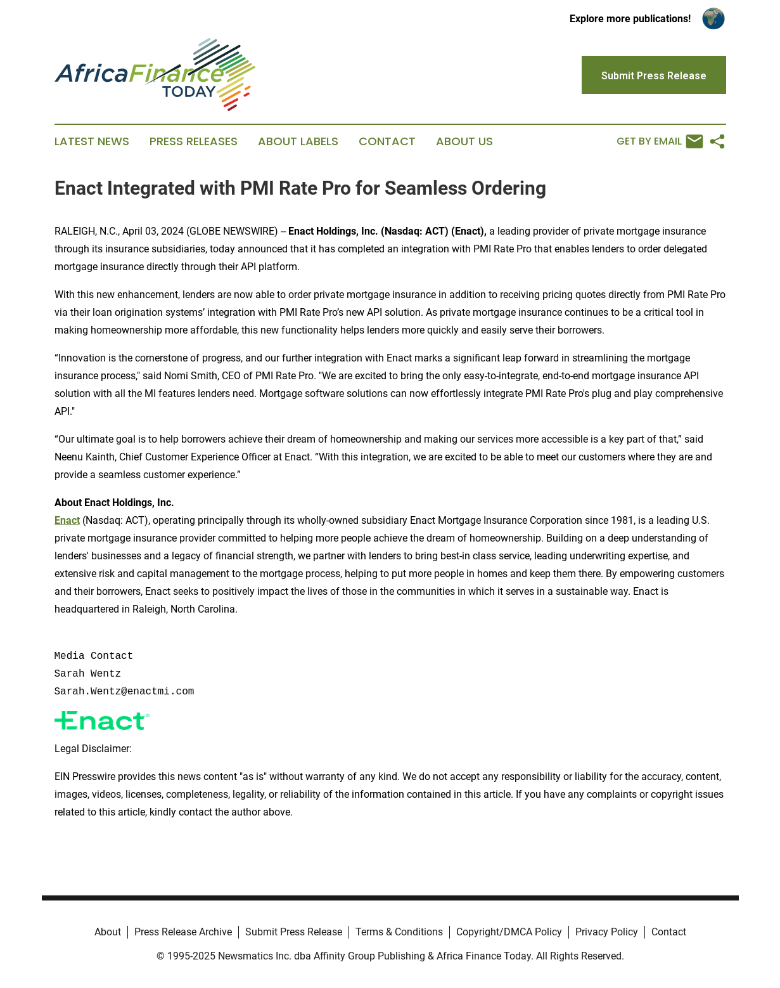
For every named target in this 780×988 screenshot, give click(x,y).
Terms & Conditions (399, 932)
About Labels (298, 141)
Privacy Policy (606, 932)
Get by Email (660, 141)
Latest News (91, 141)
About (107, 932)
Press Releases (194, 141)
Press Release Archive (183, 932)
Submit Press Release (293, 932)
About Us (464, 141)
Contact (387, 141)
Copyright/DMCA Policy (509, 932)
